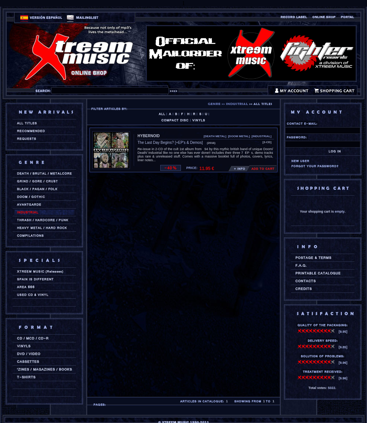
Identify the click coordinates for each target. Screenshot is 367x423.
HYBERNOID (149, 136)
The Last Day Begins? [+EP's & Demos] (170, 143)
